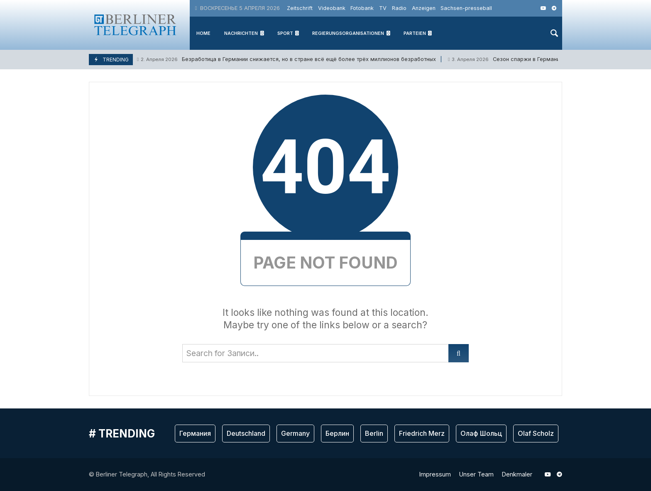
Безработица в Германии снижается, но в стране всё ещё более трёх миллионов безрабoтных (286, 59)
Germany (295, 433)
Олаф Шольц (481, 433)
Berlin (374, 433)
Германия (195, 433)
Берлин (337, 433)
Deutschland (246, 433)
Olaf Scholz (536, 433)
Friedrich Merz (422, 433)
